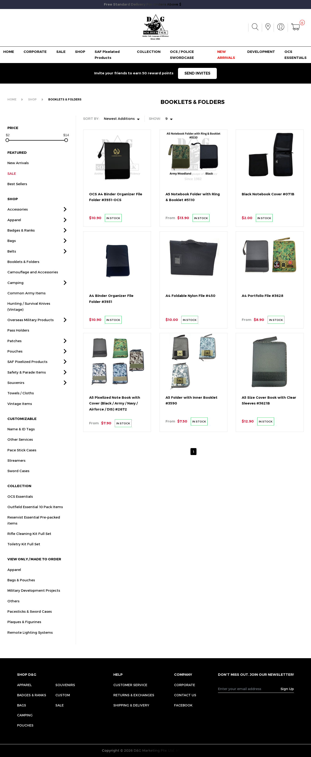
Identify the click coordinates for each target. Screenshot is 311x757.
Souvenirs (65, 685)
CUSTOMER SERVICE (130, 685)
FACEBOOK (183, 705)
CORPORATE (35, 52)
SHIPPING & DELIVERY (131, 705)
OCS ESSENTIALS (295, 55)
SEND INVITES (197, 73)
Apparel (24, 685)
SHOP (80, 52)
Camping (25, 715)
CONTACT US (185, 695)
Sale (59, 705)
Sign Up (287, 689)
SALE (61, 52)
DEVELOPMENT (261, 52)
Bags (21, 705)
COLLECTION (148, 52)
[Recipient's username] (249, 689)
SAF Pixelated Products (107, 55)
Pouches (25, 725)
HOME (8, 52)
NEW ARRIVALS (226, 55)
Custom (62, 695)
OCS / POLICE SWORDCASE (182, 55)
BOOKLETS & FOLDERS (65, 99)
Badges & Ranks (31, 695)
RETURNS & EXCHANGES (133, 695)
